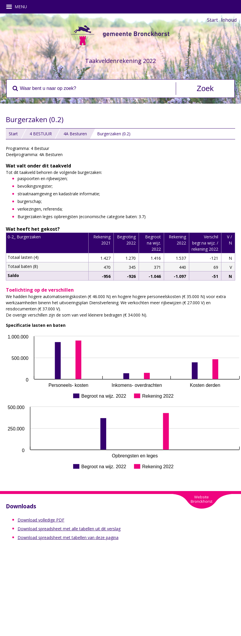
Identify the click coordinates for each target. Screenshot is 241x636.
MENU (18, 7)
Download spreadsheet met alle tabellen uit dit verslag (69, 528)
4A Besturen (75, 133)
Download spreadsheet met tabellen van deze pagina (68, 537)
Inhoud (229, 20)
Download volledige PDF (41, 520)
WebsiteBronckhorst (201, 499)
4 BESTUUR (41, 133)
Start (212, 20)
